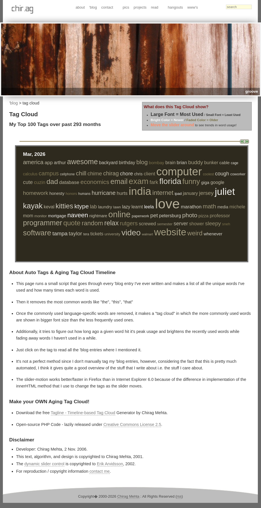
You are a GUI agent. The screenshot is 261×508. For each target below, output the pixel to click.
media (222, 207)
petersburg (170, 215)
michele (237, 206)
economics (94, 182)
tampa (60, 233)
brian (182, 162)
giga (205, 182)
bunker (211, 162)
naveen (77, 215)
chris (138, 174)
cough (222, 174)
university (112, 234)
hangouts (175, 7)
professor (220, 215)
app (49, 162)
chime (94, 173)
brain (170, 162)
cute (28, 182)
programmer (42, 223)
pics (126, 7)
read (154, 7)
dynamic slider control (44, 464)
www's (192, 7)
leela (149, 206)
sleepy (213, 223)
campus (49, 173)
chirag (111, 173)
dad (52, 181)
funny (191, 181)
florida (170, 181)
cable (224, 162)
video (131, 232)
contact (107, 7)
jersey (206, 193)
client (149, 174)
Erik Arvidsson (110, 464)
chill (81, 173)
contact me (99, 471)
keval (49, 206)
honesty (57, 193)
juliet (225, 191)
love (167, 203)
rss (179, 496)
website (170, 232)
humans (84, 194)
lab (93, 207)
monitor (40, 216)
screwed (147, 223)
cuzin (39, 182)
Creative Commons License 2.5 (132, 424)
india (140, 191)
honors (71, 193)
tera (86, 234)
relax (111, 223)
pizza (203, 215)
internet (162, 192)
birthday (127, 162)
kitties (64, 206)
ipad (178, 193)
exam (138, 181)
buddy (195, 162)
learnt (137, 206)
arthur (60, 162)
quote (71, 223)
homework (35, 193)
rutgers (129, 223)
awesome (82, 162)
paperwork (140, 216)
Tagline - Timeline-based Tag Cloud (83, 412)
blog (142, 162)
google (217, 182)
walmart (147, 234)
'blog (93, 7)
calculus (30, 174)
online (119, 214)
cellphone (67, 174)
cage (234, 163)
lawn (117, 207)
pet (154, 215)
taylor (75, 233)
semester (164, 224)
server (181, 223)
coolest (208, 174)
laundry (105, 206)
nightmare (98, 216)
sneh (226, 224)
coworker (237, 174)
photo (189, 215)
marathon (191, 207)
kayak (33, 205)
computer (179, 172)
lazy (126, 206)
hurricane (104, 193)
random (92, 223)
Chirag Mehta (128, 496)
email (119, 181)
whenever (213, 233)
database (69, 182)
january (190, 193)
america (33, 162)
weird (195, 233)
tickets (96, 233)
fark (153, 182)
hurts (122, 193)
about (80, 7)
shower (196, 223)
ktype (81, 206)
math (209, 206)
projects (140, 7)
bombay (156, 162)
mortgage (57, 215)
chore (126, 174)
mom (28, 215)
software (37, 232)
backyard (108, 162)
